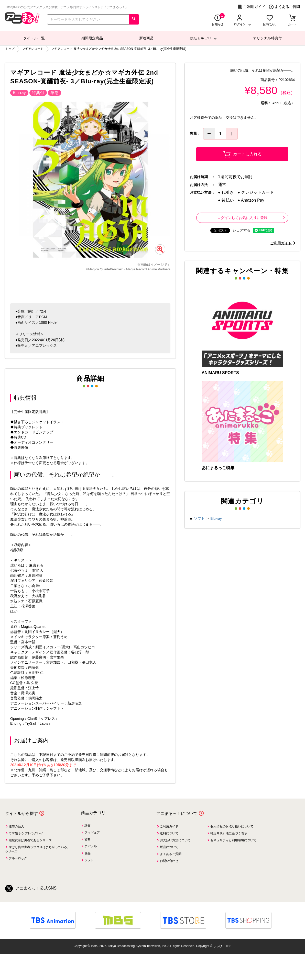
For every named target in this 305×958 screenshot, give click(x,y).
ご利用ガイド (251, 6)
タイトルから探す (21, 813)
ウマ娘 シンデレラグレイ (26, 833)
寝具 (87, 839)
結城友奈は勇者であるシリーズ (30, 840)
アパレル (90, 846)
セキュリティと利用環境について (233, 840)
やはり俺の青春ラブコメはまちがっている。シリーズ (37, 849)
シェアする (241, 230)
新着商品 (146, 38)
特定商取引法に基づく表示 (228, 833)
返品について (169, 847)
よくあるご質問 (284, 6)
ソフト (199, 518)
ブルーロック (18, 858)
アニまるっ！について (176, 813)
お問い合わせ (169, 861)
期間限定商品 (92, 38)
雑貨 (87, 825)
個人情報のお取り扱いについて (231, 826)
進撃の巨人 (16, 826)
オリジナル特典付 (267, 38)
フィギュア (92, 832)
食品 (87, 853)
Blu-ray (216, 518)
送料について (169, 833)
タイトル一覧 (34, 38)
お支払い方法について (175, 840)
